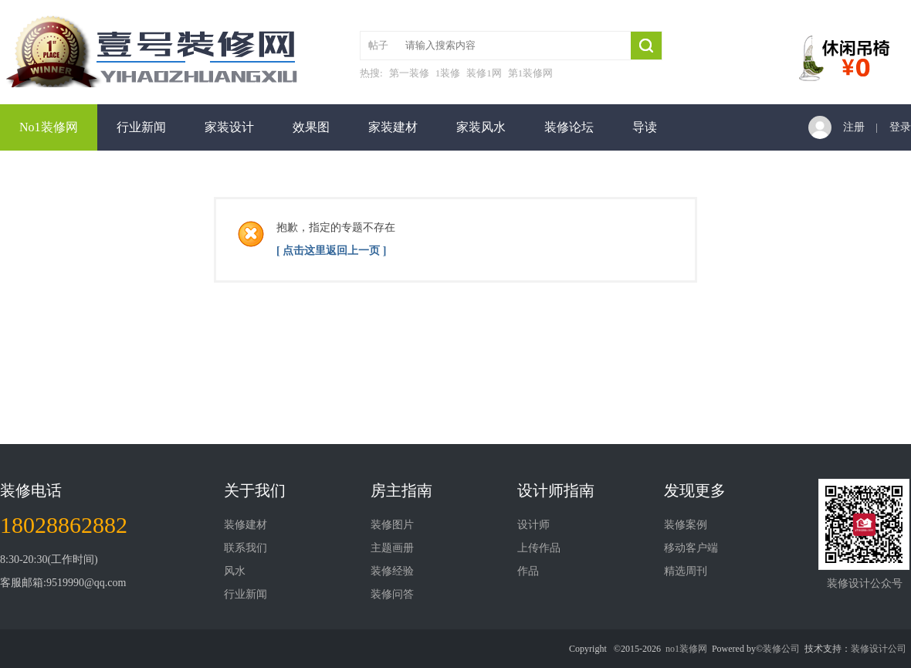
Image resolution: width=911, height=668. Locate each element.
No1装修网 (48, 127)
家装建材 (393, 127)
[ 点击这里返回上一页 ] (331, 250)
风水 (235, 571)
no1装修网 (686, 648)
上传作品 (538, 548)
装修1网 (484, 73)
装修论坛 (569, 127)
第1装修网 (531, 73)
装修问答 (392, 594)
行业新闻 (141, 127)
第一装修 (409, 73)
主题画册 (392, 548)
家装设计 (229, 127)
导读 (644, 127)
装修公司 (781, 648)
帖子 (378, 45)
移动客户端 (691, 548)
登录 (900, 127)
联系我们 (245, 548)
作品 (528, 571)
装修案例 (685, 525)
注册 (854, 127)
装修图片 (392, 525)
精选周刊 (685, 571)
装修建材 (245, 525)
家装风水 (481, 127)
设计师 (533, 525)
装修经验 (392, 571)
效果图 (311, 127)
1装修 (448, 73)
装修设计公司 (878, 648)
